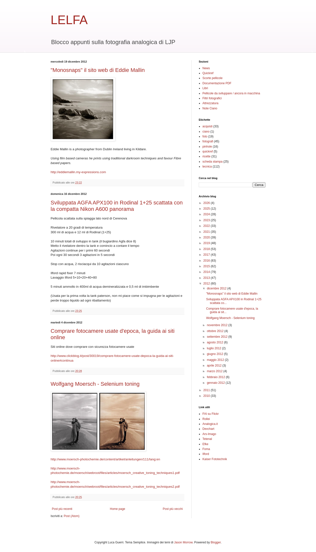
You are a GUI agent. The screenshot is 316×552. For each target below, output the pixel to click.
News (206, 68)
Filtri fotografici (212, 98)
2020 (207, 237)
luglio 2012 (214, 348)
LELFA (69, 20)
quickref (207, 151)
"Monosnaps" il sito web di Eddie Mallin (98, 70)
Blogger (216, 542)
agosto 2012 (215, 342)
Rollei (206, 419)
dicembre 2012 (217, 288)
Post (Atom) (71, 516)
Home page (117, 509)
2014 (207, 272)
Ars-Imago (209, 434)
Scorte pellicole (212, 78)
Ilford (205, 454)
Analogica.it (210, 424)
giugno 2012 (215, 354)
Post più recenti (62, 509)
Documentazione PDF (216, 83)
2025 (207, 208)
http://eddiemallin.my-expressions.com (78, 172)
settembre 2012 (217, 336)
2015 (207, 266)
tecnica (207, 166)
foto (204, 136)
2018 (207, 249)
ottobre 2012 (215, 331)
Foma (206, 449)
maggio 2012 (216, 360)
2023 (207, 220)
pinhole (207, 146)
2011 (207, 390)
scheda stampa (212, 161)
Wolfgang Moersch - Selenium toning (95, 384)
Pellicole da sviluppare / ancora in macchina (231, 93)
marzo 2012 (215, 371)
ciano (206, 131)
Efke (205, 444)
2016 (207, 260)
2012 (207, 283)
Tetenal (207, 439)
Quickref (208, 73)
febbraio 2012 (216, 377)
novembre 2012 (217, 325)
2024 (207, 214)
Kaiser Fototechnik (214, 459)
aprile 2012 (214, 365)
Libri (205, 88)
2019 (207, 243)
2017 (207, 254)
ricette (206, 156)
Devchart (208, 429)
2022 (207, 226)
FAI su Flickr (210, 414)
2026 (207, 203)
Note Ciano (209, 108)
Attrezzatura (210, 103)
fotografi (207, 141)
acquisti (207, 126)
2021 (207, 232)
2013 (207, 278)
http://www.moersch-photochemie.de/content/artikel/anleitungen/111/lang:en (105, 459)
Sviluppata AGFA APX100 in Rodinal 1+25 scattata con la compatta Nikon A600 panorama (117, 206)
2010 (207, 396)
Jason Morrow (183, 542)
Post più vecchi (173, 509)
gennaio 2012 (216, 383)
